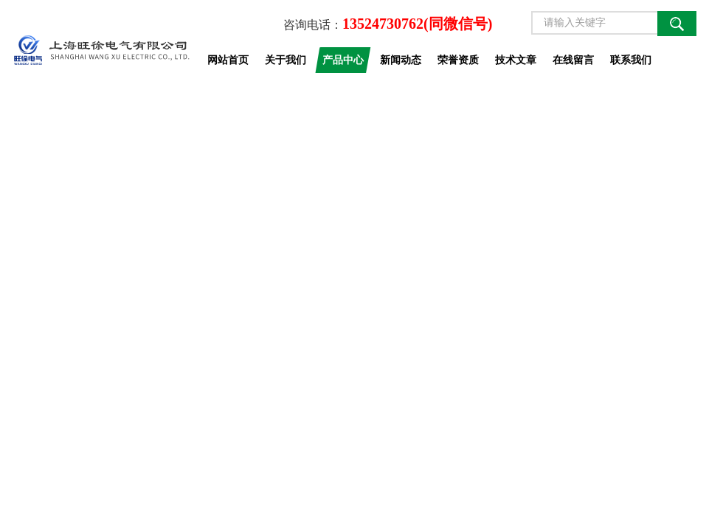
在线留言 (573, 60)
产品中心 (343, 60)
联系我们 (630, 60)
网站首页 (228, 60)
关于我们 (285, 60)
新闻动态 (400, 60)
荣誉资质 (458, 60)
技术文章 (515, 60)
